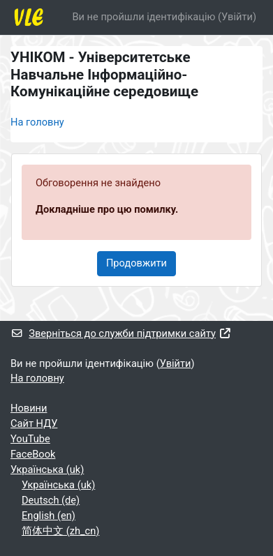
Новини (28, 408)
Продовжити (136, 263)
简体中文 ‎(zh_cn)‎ (60, 531)
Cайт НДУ (33, 423)
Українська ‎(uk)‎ (47, 469)
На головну (37, 122)
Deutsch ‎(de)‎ (51, 500)
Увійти (237, 16)
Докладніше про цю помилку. (107, 209)
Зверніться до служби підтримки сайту (120, 333)
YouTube (30, 439)
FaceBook (32, 454)
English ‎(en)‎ (48, 515)
